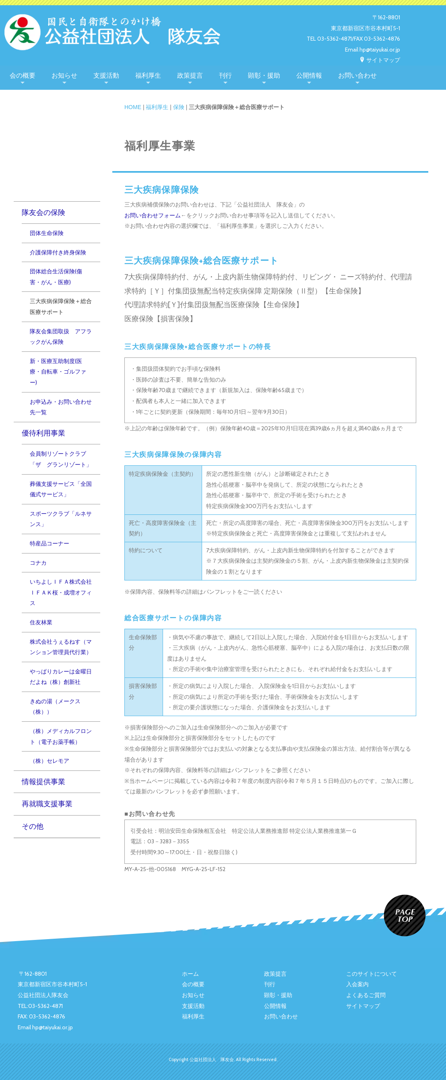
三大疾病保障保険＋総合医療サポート (61, 306)
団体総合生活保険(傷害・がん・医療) (56, 277)
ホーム (190, 973)
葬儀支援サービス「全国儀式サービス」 (61, 489)
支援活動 (106, 75)
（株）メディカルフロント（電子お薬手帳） (61, 736)
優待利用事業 (43, 433)
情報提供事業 (43, 781)
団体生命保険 (47, 233)
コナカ (38, 562)
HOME (132, 107)
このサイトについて (371, 973)
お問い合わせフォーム (152, 215)
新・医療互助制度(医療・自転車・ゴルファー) (58, 371)
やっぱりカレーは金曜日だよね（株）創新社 (61, 677)
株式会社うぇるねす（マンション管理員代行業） (61, 647)
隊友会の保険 (43, 212)
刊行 (225, 75)
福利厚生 (148, 75)
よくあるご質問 (366, 995)
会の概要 (22, 75)
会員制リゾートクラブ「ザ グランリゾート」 (61, 459)
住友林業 (41, 622)
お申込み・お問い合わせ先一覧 (61, 407)
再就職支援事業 (47, 803)
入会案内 (357, 984)
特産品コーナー (49, 543)
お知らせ (64, 75)
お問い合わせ (357, 75)
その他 (32, 826)
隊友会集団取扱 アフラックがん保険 (61, 337)
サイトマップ (379, 60)
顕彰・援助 (264, 75)
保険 (178, 107)
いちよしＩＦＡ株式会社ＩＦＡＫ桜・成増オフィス (61, 592)
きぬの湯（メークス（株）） (55, 707)
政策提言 (190, 75)
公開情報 (309, 75)
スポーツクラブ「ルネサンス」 (61, 519)
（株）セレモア (49, 760)
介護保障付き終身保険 (58, 252)
